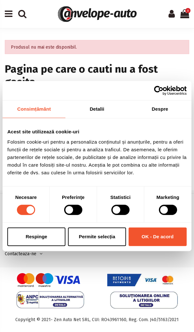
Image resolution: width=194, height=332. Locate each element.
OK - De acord (158, 236)
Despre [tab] (160, 109)
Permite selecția (97, 236)
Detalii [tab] (97, 109)
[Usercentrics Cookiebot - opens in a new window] (159, 90)
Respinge (36, 236)
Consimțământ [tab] (34, 109)
